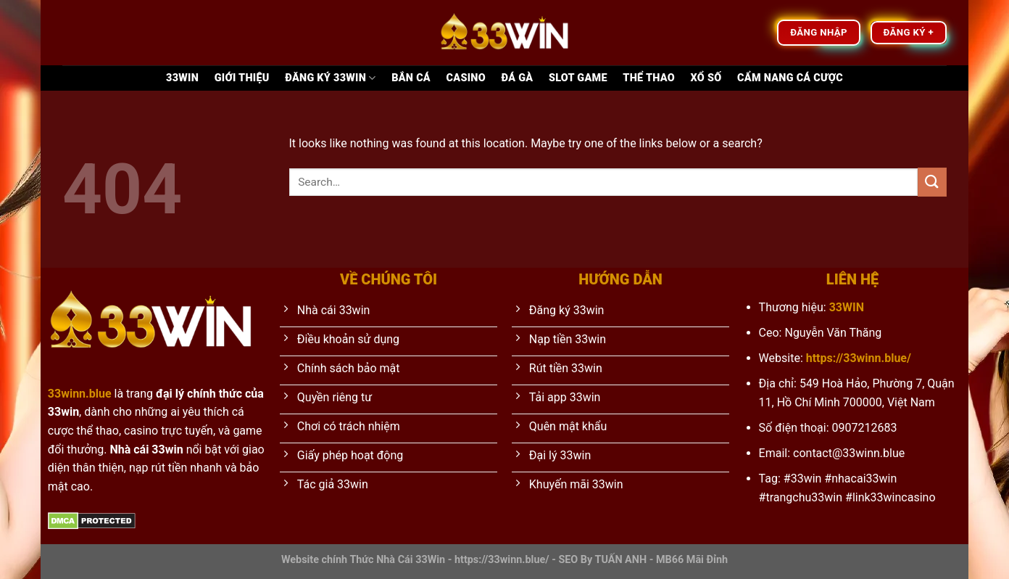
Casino (466, 78)
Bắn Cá (411, 78)
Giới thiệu (242, 78)
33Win (182, 78)
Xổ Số (706, 78)
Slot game (578, 78)
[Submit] (932, 182)
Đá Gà (517, 78)
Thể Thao (649, 78)
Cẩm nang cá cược (790, 78)
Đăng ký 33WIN (330, 78)
